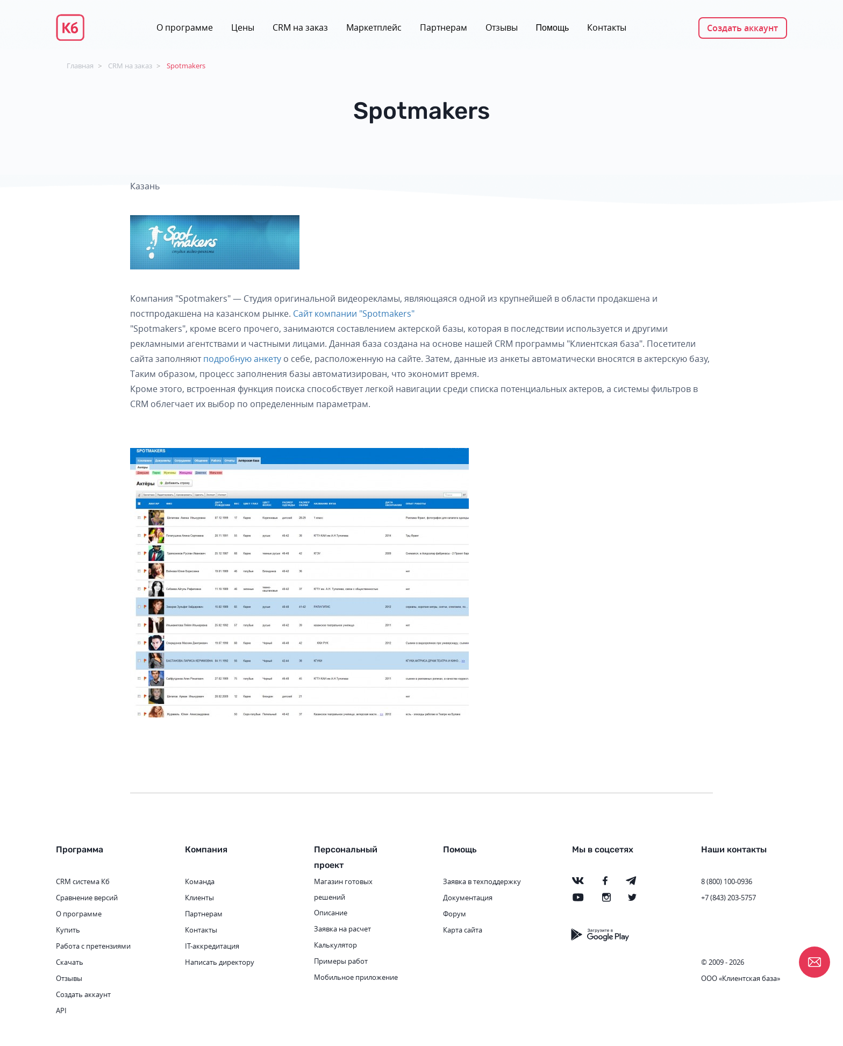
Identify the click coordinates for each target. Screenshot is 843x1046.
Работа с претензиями (93, 946)
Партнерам (443, 27)
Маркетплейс (374, 27)
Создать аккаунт (742, 28)
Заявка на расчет (342, 929)
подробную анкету (242, 359)
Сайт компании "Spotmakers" (354, 313)
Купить (68, 930)
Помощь (552, 27)
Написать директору (219, 962)
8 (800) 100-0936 (726, 881)
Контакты (606, 27)
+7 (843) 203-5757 (728, 897)
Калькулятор (335, 945)
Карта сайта (462, 930)
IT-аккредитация (212, 946)
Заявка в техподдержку (482, 881)
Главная (80, 65)
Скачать (69, 962)
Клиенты (199, 897)
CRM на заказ (300, 27)
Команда (200, 881)
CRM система (77, 881)
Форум (454, 914)
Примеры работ (341, 961)
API (61, 1010)
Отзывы (501, 27)
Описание (330, 912)
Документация (467, 897)
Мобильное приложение (356, 977)
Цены (242, 27)
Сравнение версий (87, 897)
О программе (184, 27)
